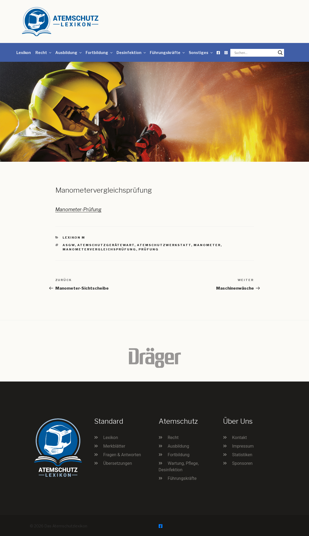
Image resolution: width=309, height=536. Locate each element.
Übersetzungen (117, 463)
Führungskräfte (168, 52)
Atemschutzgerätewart (105, 245)
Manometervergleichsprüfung (99, 249)
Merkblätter (114, 446)
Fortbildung (99, 52)
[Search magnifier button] (280, 52)
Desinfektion (132, 52)
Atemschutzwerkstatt (164, 245)
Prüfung (149, 249)
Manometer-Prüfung (78, 209)
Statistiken (242, 454)
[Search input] (254, 52)
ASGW (69, 245)
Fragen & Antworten (122, 454)
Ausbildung (68, 52)
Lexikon (23, 52)
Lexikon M (74, 237)
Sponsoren (242, 463)
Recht (43, 52)
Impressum (243, 446)
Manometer (207, 245)
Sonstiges (201, 52)
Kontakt (239, 437)
